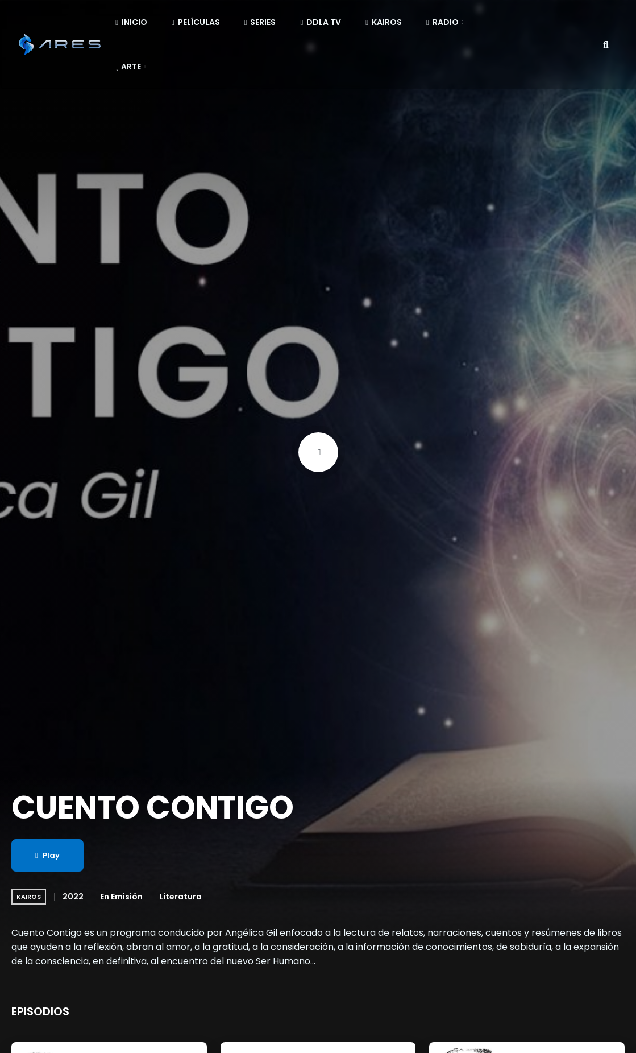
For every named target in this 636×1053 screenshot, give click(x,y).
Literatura (180, 896)
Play (47, 855)
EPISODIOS (40, 1012)
